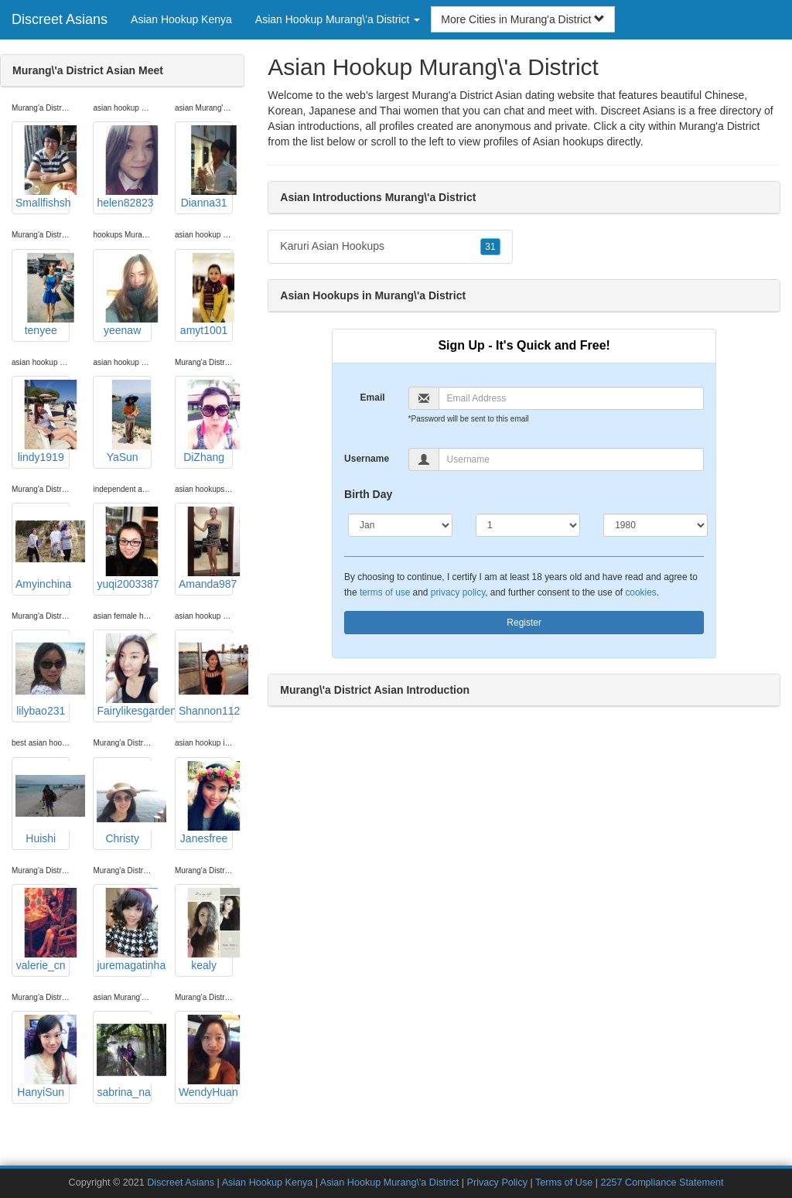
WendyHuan (206, 1056)
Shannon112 (206, 675)
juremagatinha (124, 929)
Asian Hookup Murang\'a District (389, 1182)
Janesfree (206, 803)
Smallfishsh (42, 167)
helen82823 (124, 167)
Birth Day (368, 494)
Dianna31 (206, 167)
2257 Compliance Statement (662, 1182)
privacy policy (458, 592)
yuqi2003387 (124, 548)
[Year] (655, 525)
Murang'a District (719, 126)
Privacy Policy (497, 1182)
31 (490, 246)
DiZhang (206, 421)
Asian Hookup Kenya (181, 19)
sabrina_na (124, 1056)
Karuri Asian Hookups (390, 246)
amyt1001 (206, 294)
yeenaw (124, 294)
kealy (206, 929)
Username (366, 458)
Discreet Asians (60, 19)
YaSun (124, 421)
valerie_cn (42, 929)
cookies (640, 592)
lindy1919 (42, 421)
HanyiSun (42, 1056)
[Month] (400, 525)
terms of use (385, 592)
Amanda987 (206, 548)
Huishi (42, 803)
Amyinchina (42, 548)
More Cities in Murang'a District (523, 19)
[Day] (528, 525)
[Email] (572, 398)
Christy (124, 803)
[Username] (572, 459)
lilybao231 (42, 675)
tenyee (42, 294)
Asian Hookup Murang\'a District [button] (337, 19)
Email (372, 397)
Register (524, 622)
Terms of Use (563, 1182)
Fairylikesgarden (124, 675)
